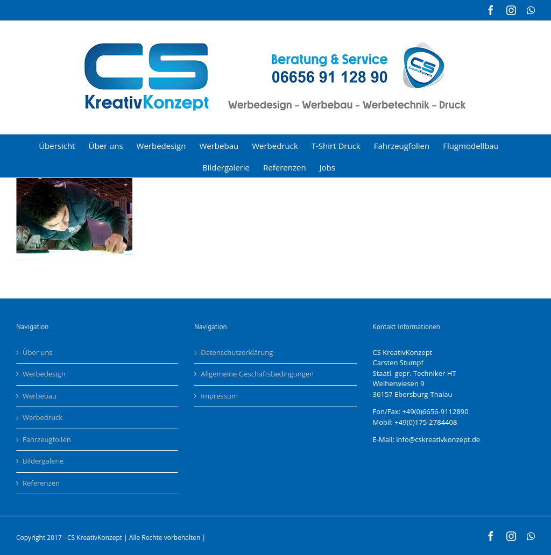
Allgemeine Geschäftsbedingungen (257, 374)
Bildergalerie (43, 461)
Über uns (38, 352)
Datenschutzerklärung (237, 352)
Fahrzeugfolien (47, 439)
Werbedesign (44, 374)
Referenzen (41, 483)
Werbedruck (42, 417)
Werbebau (39, 396)
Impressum (219, 396)
